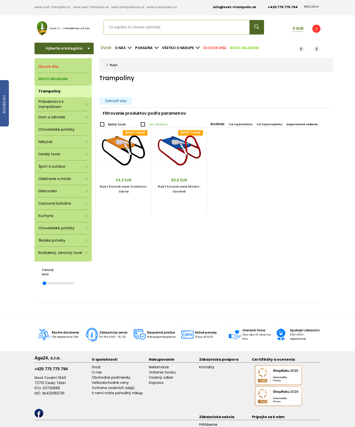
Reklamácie (159, 367)
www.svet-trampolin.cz (53, 7)
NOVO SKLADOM (244, 47)
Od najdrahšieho (241, 124)
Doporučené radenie (302, 124)
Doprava (156, 382)
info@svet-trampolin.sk (231, 7)
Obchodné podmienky (111, 377)
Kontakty (206, 367)
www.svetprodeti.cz (162, 7)
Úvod (106, 47)
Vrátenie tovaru (162, 372)
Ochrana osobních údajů (113, 387)
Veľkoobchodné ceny (110, 382)
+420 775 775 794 (51, 369)
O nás (97, 372)
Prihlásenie (208, 424)
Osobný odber (161, 377)
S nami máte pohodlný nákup (117, 393)
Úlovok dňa (214, 47)
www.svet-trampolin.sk (91, 7)
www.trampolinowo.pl (127, 7)
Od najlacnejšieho (270, 124)
